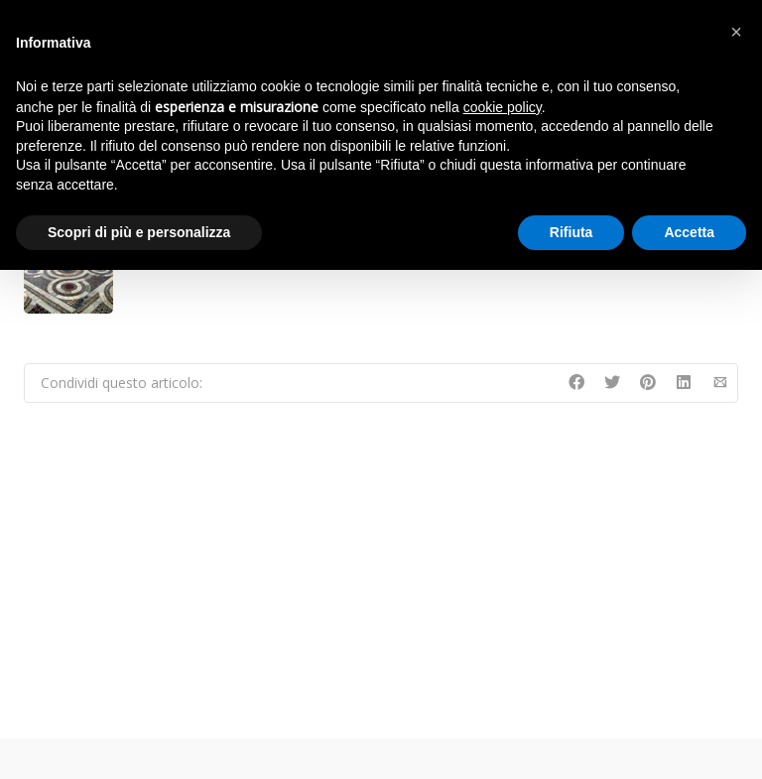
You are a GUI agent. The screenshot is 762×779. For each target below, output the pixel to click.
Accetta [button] (689, 232)
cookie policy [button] (502, 107)
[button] (736, 32)
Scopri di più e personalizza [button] (139, 232)
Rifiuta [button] (571, 232)
